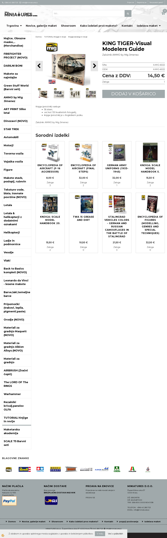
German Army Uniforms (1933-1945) (116, 168)
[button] (94, 66)
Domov (39, 37)
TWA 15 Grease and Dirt (83, 218)
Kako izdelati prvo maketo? (98, 25)
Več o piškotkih (115, 533)
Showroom (68, 25)
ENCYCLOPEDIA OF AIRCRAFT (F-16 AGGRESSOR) (50, 168)
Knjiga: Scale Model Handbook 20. (50, 220)
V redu (100, 533)
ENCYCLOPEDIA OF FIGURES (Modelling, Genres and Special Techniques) (150, 225)
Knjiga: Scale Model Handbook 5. (150, 168)
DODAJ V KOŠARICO (133, 93)
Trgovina (12, 25)
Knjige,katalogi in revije (77, 37)
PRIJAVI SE (90, 497)
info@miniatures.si (113, 529)
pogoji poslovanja (128, 521)
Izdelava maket (147, 25)
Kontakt (127, 25)
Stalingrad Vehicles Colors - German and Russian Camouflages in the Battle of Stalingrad (116, 226)
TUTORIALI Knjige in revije (55, 37)
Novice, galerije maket (41, 25)
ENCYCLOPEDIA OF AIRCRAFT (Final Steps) (83, 168)
